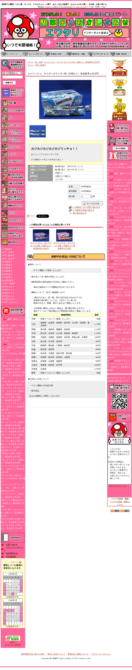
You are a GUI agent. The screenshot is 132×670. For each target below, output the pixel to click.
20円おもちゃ (8, 286)
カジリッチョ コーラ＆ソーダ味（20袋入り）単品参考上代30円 (64, 246)
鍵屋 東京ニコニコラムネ (13, 320)
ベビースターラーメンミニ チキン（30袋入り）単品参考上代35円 (12, 487)
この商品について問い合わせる (86, 207)
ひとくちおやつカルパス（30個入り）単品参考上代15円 (13, 347)
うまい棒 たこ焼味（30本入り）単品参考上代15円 (13, 383)
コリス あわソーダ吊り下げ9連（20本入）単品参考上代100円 (119, 342)
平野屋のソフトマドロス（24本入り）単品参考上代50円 (119, 332)
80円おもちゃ (8, 296)
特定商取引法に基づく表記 (32, 654)
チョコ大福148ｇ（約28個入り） (13, 355)
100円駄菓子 (8, 280)
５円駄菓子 (7, 249)
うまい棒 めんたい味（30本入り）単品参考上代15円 (13, 430)
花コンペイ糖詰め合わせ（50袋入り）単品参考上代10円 (12, 503)
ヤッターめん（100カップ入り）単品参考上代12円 (13, 526)
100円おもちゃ (9, 299)
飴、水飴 (38, 62)
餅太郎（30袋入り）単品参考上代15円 (12, 327)
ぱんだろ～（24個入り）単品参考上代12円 (12, 448)
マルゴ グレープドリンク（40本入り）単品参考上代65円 (119, 314)
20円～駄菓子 (8, 255)
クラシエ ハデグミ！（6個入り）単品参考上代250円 (119, 264)
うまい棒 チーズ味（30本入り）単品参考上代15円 (13, 361)
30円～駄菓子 (8, 258)
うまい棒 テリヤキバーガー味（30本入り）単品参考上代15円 (13, 416)
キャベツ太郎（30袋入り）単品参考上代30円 (11, 398)
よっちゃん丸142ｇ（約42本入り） (119, 168)
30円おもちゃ (8, 290)
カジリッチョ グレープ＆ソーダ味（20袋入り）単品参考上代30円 (41, 246)
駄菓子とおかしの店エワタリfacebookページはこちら (62, 7)
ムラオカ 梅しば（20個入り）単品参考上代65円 (119, 192)
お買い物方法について (119, 381)
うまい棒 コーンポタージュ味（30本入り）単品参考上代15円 (13, 338)
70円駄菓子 (7, 271)
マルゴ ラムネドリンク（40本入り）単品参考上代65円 (119, 323)
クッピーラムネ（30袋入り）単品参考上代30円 (12, 423)
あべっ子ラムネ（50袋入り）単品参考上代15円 (12, 436)
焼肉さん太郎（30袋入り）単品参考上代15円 (11, 455)
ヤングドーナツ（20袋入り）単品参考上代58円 (12, 461)
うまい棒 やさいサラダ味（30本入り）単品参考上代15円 (13, 375)
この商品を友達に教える (83, 210)
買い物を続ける (79, 213)
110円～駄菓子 (9, 283)
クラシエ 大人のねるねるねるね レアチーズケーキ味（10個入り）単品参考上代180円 (119, 231)
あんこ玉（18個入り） (119, 164)
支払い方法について (56, 654)
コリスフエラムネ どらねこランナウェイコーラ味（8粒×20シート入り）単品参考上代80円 (119, 275)
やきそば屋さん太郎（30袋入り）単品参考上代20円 (12, 520)
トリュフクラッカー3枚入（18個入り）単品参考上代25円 (119, 220)
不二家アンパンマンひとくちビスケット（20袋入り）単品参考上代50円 (119, 183)
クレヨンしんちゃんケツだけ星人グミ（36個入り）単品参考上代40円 (119, 254)
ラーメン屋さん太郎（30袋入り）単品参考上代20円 (12, 442)
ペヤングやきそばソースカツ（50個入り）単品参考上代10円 (12, 469)
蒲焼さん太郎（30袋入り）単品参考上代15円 (11, 367)
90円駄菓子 (7, 277)
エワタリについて (117, 378)
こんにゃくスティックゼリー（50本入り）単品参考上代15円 (12, 406)
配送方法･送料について (78, 654)
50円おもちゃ (8, 293)
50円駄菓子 (7, 265)
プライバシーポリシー (101, 654)
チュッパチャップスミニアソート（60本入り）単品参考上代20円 (119, 286)
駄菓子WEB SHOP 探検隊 (13, 642)
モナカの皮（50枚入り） (13, 475)
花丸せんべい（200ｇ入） (14, 332)
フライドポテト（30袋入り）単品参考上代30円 (12, 495)
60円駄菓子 (7, 268)
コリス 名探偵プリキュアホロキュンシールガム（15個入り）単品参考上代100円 (119, 244)
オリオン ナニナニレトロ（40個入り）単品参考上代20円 (119, 295)
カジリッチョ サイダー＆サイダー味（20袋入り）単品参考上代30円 (72, 62)
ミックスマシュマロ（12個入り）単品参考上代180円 (119, 201)
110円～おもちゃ (10, 302)
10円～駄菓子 (8, 252)
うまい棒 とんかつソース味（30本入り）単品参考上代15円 (13, 512)
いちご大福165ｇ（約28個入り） (13, 480)
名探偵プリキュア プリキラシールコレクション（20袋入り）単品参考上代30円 (119, 365)
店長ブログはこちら (118, 486)
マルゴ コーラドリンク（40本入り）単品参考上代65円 (119, 304)
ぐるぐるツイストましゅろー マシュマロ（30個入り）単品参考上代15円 (12, 391)
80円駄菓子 (7, 274)
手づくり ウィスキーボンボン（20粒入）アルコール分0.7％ (119, 211)
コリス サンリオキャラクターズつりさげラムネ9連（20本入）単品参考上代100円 (119, 353)
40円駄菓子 (7, 262)
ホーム (30, 62)
